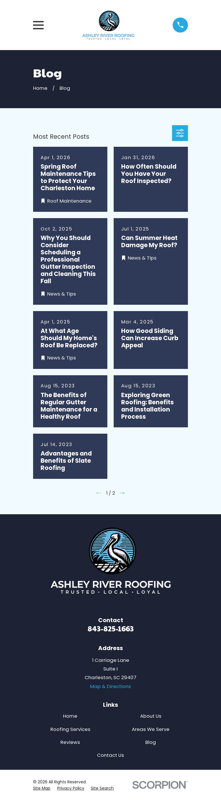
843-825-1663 (110, 628)
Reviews (70, 742)
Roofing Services (70, 729)
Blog (150, 742)
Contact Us (110, 755)
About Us (150, 716)
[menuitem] (41, 788)
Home (70, 716)
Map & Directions (110, 686)
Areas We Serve (150, 729)
